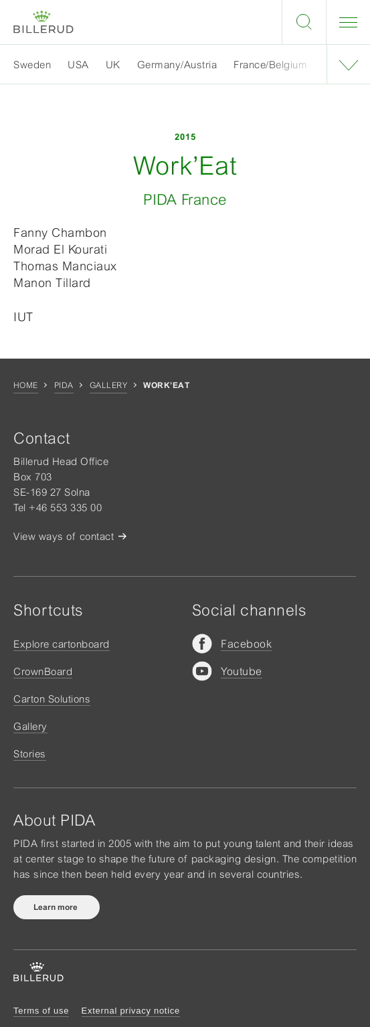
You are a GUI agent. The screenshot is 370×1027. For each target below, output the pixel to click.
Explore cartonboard (61, 644)
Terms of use (41, 1011)
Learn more (56, 907)
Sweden (32, 64)
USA (78, 64)
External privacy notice (131, 1011)
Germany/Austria (177, 64)
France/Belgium (270, 64)
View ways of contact (63, 536)
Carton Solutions (51, 699)
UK (113, 64)
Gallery (108, 385)
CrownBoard (42, 671)
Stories (29, 753)
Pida (64, 385)
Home (25, 385)
